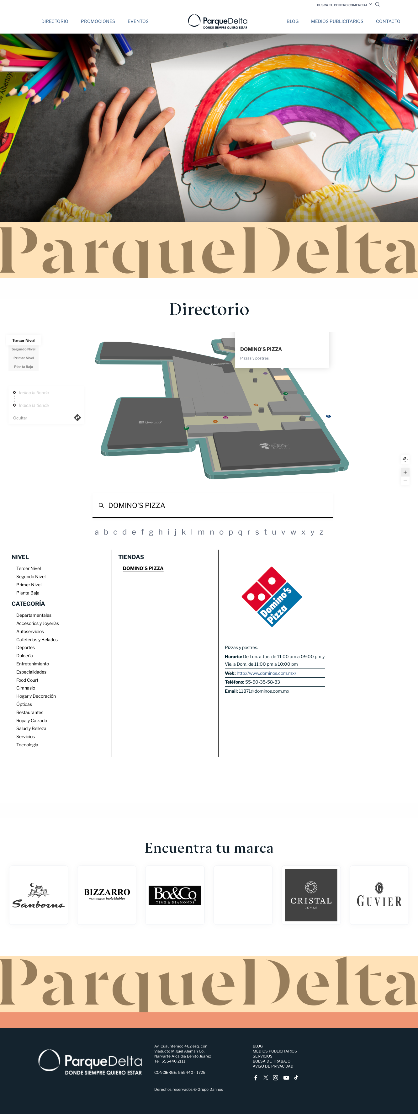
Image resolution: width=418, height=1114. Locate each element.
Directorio (54, 21)
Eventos (138, 21)
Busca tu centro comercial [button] (342, 5)
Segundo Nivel (23, 349)
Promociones (98, 21)
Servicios (262, 1056)
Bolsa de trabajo (271, 1061)
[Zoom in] (405, 472)
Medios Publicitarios (337, 21)
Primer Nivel (23, 358)
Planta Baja (23, 366)
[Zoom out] (405, 481)
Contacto (388, 21)
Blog (293, 21)
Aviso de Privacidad (273, 1066)
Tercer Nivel (23, 340)
